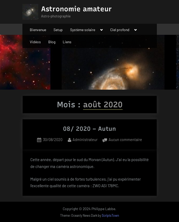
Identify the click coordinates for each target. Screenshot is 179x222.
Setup (58, 29)
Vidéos (35, 42)
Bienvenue (38, 29)
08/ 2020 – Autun (89, 128)
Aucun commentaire (125, 140)
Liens (67, 42)
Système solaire (82, 29)
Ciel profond (119, 29)
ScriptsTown (110, 215)
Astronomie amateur (76, 9)
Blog (51, 42)
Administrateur (85, 139)
